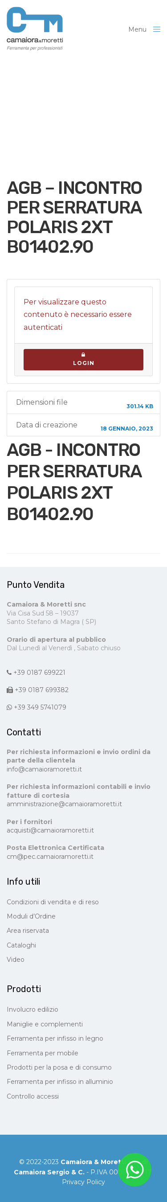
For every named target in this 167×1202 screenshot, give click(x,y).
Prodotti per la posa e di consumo (59, 1067)
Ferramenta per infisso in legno (55, 1038)
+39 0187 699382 (38, 690)
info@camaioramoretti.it (44, 769)
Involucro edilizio (32, 1009)
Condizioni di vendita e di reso (53, 902)
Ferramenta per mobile (42, 1053)
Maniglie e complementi (45, 1024)
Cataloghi (21, 945)
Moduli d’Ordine (31, 916)
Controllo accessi (33, 1096)
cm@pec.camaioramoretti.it (50, 857)
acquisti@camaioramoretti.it (50, 830)
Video (15, 960)
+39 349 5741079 (36, 707)
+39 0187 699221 (36, 673)
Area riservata (28, 931)
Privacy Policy (83, 1182)
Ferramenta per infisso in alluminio (60, 1082)
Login (83, 359)
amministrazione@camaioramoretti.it (64, 804)
